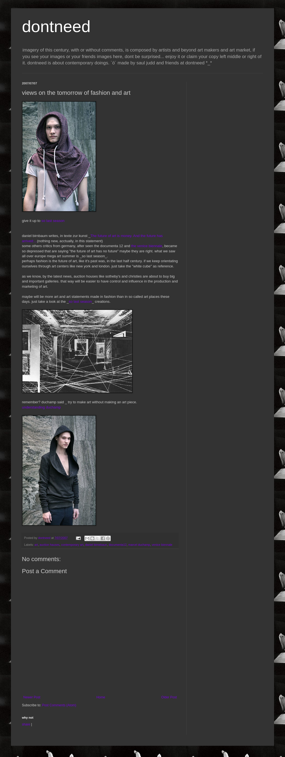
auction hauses (49, 544)
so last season (52, 221)
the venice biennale (147, 246)
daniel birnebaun (96, 544)
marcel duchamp (139, 544)
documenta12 (118, 544)
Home (100, 697)
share (26, 724)
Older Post (169, 697)
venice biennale (162, 544)
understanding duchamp (41, 407)
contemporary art (72, 544)
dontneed (56, 26)
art (36, 544)
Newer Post (31, 697)
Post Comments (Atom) (59, 705)
